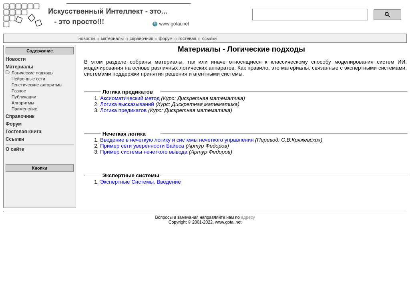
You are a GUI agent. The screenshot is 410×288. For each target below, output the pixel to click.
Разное (19, 90)
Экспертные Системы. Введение (140, 182)
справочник (141, 38)
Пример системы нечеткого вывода (143, 152)
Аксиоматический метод (130, 98)
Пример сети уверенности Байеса (142, 146)
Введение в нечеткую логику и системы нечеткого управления (176, 140)
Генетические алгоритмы (37, 84)
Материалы (19, 67)
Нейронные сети (28, 78)
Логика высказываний (127, 104)
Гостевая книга (23, 131)
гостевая (187, 38)
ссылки (209, 38)
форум (166, 38)
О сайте (15, 149)
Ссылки (15, 139)
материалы (112, 38)
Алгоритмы (23, 102)
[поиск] (309, 14)
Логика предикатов (123, 110)
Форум (14, 124)
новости (86, 38)
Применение (24, 108)
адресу (248, 217)
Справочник (20, 116)
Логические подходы (33, 72)
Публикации (24, 96)
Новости (16, 59)
